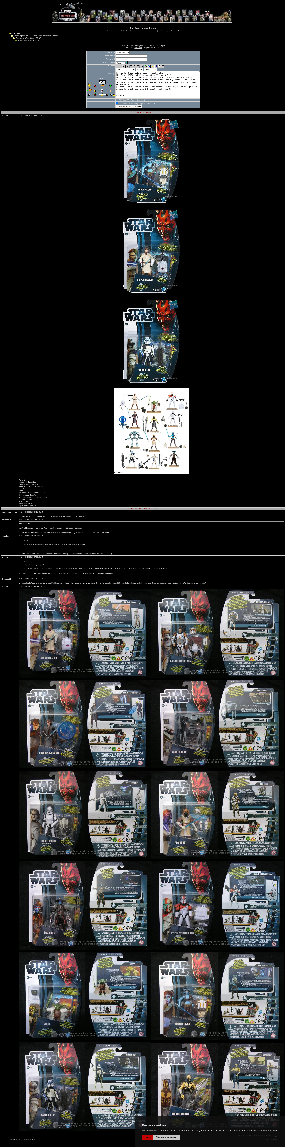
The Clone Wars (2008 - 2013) (28, 38)
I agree (147, 1137)
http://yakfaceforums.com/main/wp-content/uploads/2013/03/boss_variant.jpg (50, 533)
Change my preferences (166, 1137)
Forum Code (130, 105)
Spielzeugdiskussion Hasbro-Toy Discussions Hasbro (36, 36)
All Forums (15, 33)
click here (138, 48)
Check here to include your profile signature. (132, 109)
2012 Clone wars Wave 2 (28, 40)
